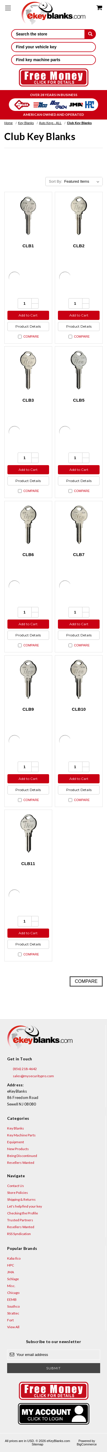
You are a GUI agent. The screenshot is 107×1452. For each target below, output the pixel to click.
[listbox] (82, 181)
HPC (10, 1265)
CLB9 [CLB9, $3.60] (28, 709)
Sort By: (55, 181)
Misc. (11, 1286)
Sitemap (37, 1444)
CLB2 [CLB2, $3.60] (78, 245)
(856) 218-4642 (22, 1069)
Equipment (15, 1142)
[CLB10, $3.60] (79, 679)
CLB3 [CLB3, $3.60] (28, 400)
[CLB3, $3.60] (28, 370)
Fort (10, 1320)
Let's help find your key (24, 1206)
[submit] (90, 34)
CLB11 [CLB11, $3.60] (28, 863)
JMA (10, 1272)
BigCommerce (87, 1444)
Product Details (28, 326)
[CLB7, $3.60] (79, 525)
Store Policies (17, 1192)
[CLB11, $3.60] (28, 834)
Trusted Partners (20, 1220)
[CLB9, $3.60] (28, 679)
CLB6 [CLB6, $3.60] (28, 554)
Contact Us (15, 1186)
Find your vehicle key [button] (53, 47)
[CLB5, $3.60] (79, 370)
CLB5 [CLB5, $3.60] (78, 400)
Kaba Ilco (14, 1258)
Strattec (13, 1313)
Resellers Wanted (20, 1162)
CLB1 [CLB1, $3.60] (28, 245)
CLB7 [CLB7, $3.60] (78, 554)
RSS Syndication (19, 1234)
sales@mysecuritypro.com (30, 1076)
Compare (28, 336)
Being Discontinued (22, 1156)
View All (13, 1327)
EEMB (12, 1299)
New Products (18, 1149)
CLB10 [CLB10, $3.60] (79, 709)
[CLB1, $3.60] (28, 216)
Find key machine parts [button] (53, 59)
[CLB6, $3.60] (28, 525)
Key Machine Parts (21, 1135)
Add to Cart (28, 315)
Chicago (13, 1292)
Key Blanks (15, 1128)
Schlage (13, 1279)
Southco (13, 1306)
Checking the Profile (22, 1213)
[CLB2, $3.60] (79, 216)
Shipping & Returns (21, 1199)
